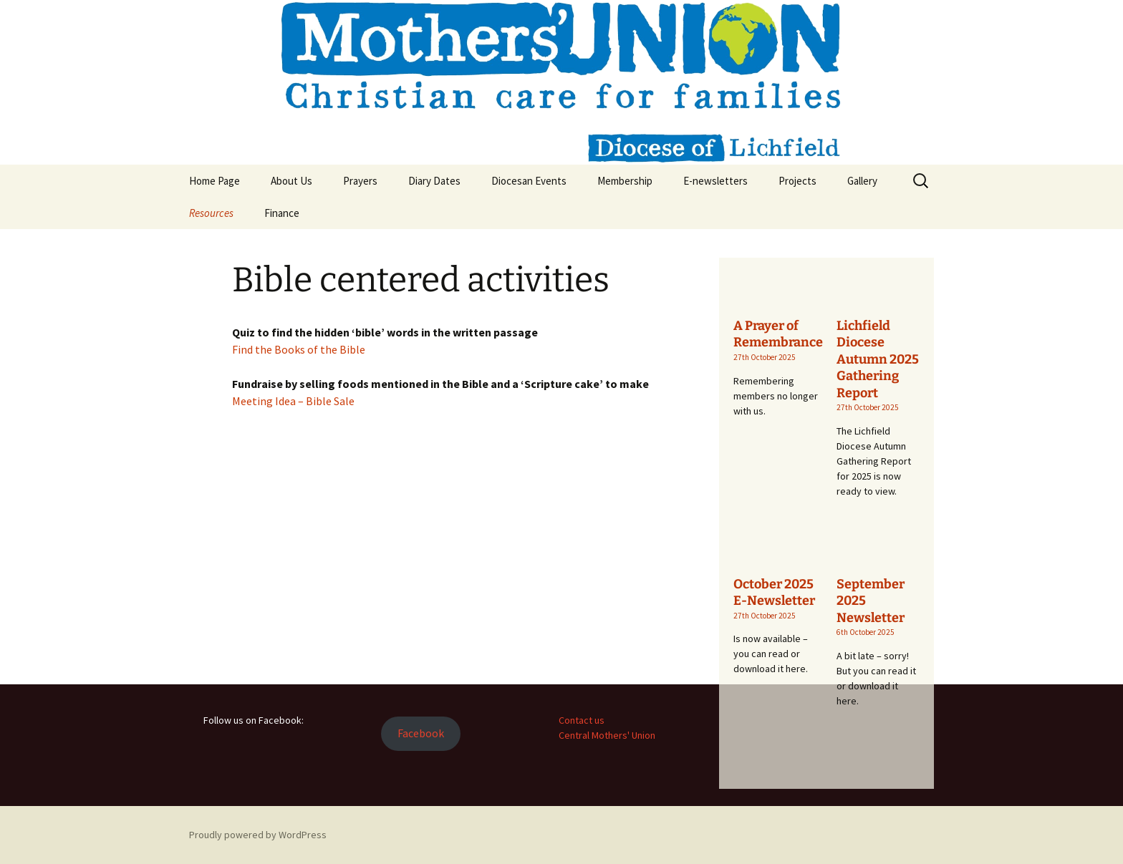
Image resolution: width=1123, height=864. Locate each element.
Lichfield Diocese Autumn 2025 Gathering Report (878, 359)
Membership (624, 181)
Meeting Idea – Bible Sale (293, 401)
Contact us (581, 720)
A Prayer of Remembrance (778, 334)
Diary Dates (434, 181)
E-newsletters (715, 181)
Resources (211, 213)
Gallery (862, 181)
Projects (797, 181)
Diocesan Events (529, 181)
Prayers (360, 181)
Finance (281, 213)
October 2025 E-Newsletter (774, 592)
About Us (291, 181)
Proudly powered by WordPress (258, 834)
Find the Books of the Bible (298, 349)
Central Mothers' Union (607, 735)
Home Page (214, 181)
